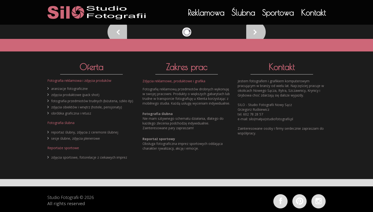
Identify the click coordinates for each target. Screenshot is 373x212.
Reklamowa (206, 13)
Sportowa (278, 13)
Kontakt (313, 13)
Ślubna (243, 13)
